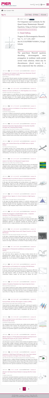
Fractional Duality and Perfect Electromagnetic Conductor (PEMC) (17, 301)
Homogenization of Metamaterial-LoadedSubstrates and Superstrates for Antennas (18, 249)
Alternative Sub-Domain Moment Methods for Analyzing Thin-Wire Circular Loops (19, 372)
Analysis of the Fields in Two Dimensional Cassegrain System (16, 161)
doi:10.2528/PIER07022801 (25, 194)
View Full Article (32, 30)
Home (5, 11)
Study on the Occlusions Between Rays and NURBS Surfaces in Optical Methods (18, 144)
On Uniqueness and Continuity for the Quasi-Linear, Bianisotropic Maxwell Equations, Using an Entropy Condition (32, 24)
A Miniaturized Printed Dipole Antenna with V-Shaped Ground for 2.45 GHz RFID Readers (19, 232)
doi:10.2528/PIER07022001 (25, 159)
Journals (9, 11)
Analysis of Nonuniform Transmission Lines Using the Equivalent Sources (18, 284)
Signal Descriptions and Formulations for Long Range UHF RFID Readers (18, 266)
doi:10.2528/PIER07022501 (25, 229)
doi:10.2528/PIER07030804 (28, 41)
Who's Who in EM (33, 395)
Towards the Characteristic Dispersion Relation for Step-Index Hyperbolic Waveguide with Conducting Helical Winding (19, 126)
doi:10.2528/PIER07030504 (25, 123)
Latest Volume (28, 15)
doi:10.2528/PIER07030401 (25, 141)
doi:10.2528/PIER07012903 (24, 352)
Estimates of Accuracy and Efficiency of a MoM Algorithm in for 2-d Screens (19, 91)
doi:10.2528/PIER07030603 (25, 88)
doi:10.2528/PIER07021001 (25, 246)
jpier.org (26, 395)
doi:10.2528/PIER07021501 (25, 264)
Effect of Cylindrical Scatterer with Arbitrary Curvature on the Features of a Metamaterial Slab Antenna (19, 320)
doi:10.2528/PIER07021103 (24, 317)
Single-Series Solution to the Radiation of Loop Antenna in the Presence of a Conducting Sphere (19, 109)
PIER (13, 11)
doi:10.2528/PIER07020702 (24, 299)
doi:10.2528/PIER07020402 (24, 369)
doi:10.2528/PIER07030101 (25, 176)
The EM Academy (15, 395)
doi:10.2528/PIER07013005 (24, 334)
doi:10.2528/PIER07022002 (25, 211)
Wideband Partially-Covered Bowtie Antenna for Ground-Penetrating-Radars (19, 178)
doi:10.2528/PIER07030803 (25, 106)
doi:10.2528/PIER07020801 (25, 282)
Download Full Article (22, 30)
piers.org (22, 395)
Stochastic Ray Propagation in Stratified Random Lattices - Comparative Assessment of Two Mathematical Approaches (18, 214)
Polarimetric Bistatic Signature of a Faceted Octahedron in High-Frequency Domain (19, 197)
